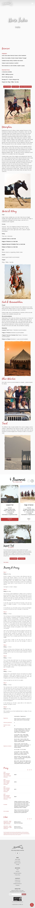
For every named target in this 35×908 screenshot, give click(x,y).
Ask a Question (15, 86)
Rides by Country (17, 862)
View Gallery (6, 562)
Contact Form (17, 880)
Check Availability (7, 86)
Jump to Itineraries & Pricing (25, 86)
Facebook (17, 885)
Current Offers (17, 861)
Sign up (23, 894)
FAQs (17, 869)
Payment (17, 871)
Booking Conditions (17, 873)
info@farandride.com (17, 883)
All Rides (17, 864)
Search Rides (17, 859)
